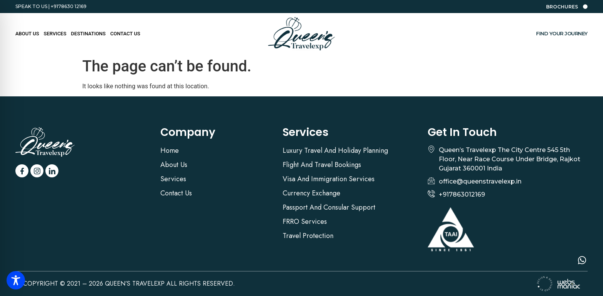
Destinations (88, 33)
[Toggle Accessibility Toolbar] (16, 280)
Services (55, 33)
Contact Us (125, 33)
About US (27, 33)
